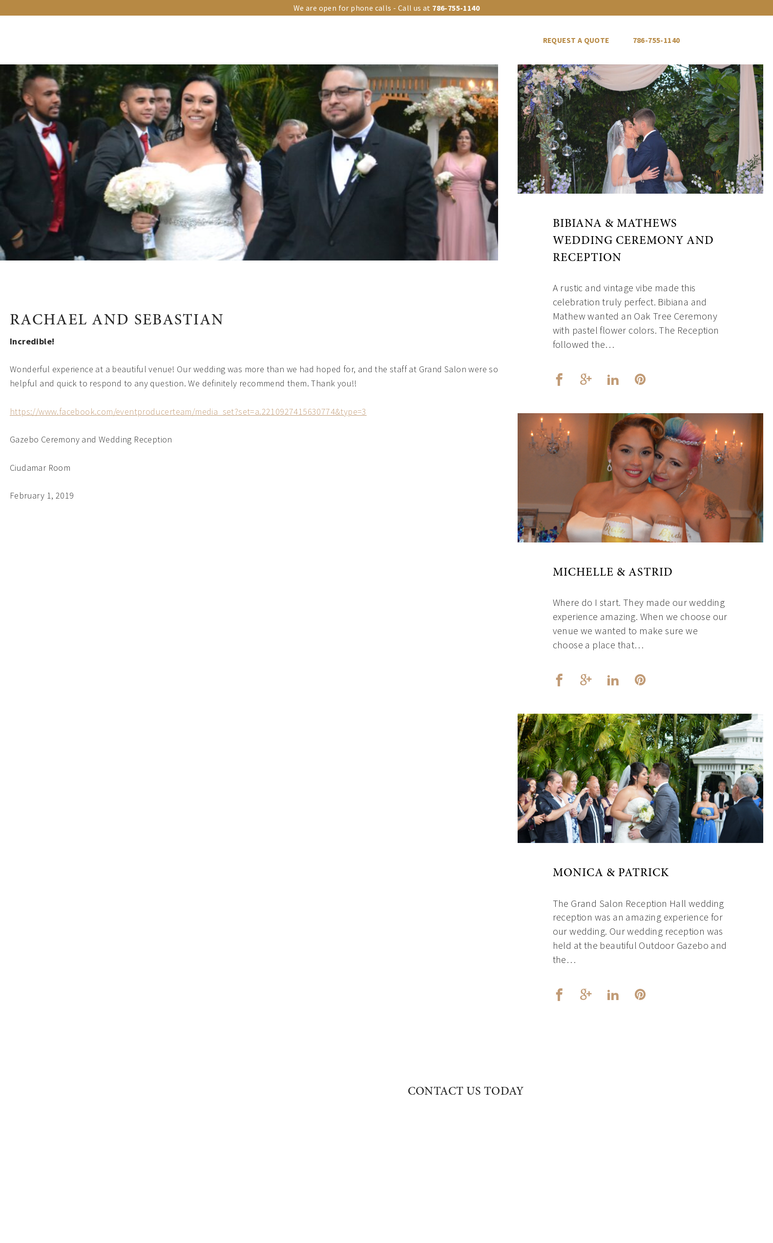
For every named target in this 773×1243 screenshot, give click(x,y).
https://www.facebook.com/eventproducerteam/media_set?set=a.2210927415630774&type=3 (188, 411)
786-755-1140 (656, 40)
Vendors (460, 40)
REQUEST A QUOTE (576, 40)
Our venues (188, 40)
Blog (510, 40)
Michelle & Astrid (613, 573)
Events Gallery (392, 40)
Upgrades (251, 40)
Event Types (316, 40)
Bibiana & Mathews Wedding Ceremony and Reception (633, 241)
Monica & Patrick (611, 874)
